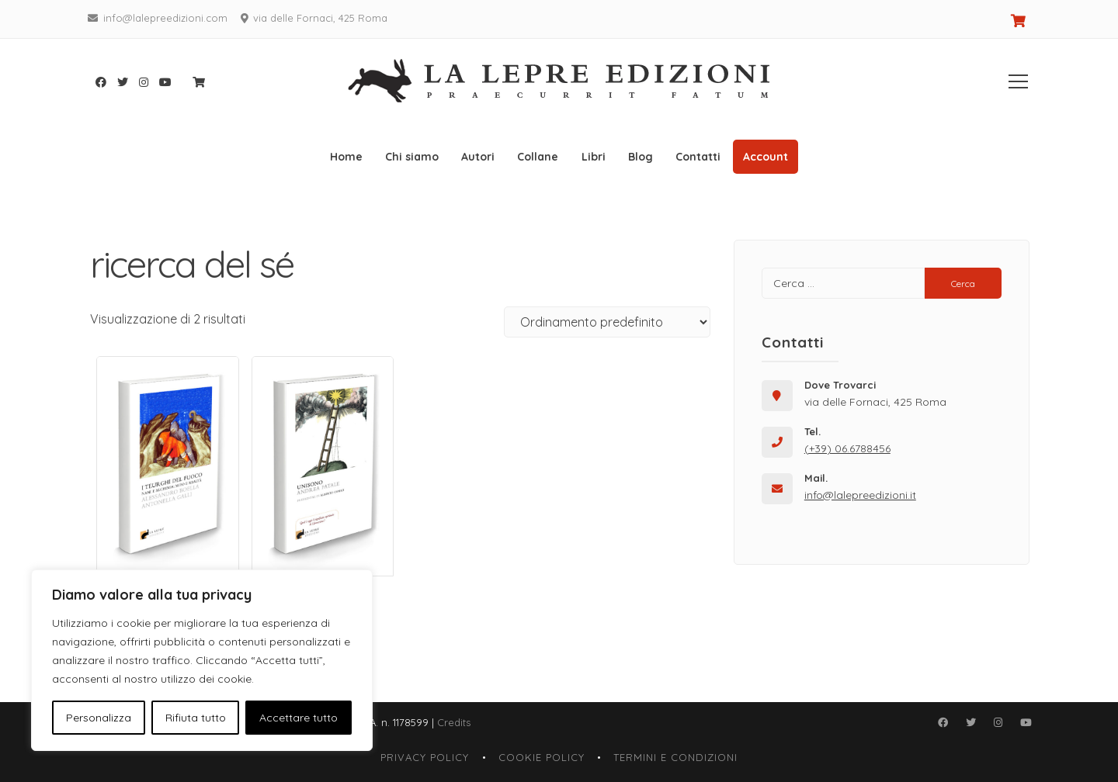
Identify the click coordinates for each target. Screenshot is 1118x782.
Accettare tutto (298, 718)
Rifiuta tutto (195, 718)
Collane (537, 157)
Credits (453, 722)
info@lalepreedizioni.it (860, 495)
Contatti (697, 157)
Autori (478, 157)
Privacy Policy (424, 757)
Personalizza (98, 718)
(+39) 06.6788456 (847, 448)
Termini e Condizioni (675, 757)
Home (346, 157)
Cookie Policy (541, 757)
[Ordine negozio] (607, 321)
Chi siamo (412, 157)
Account (765, 157)
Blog (640, 157)
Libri (594, 157)
